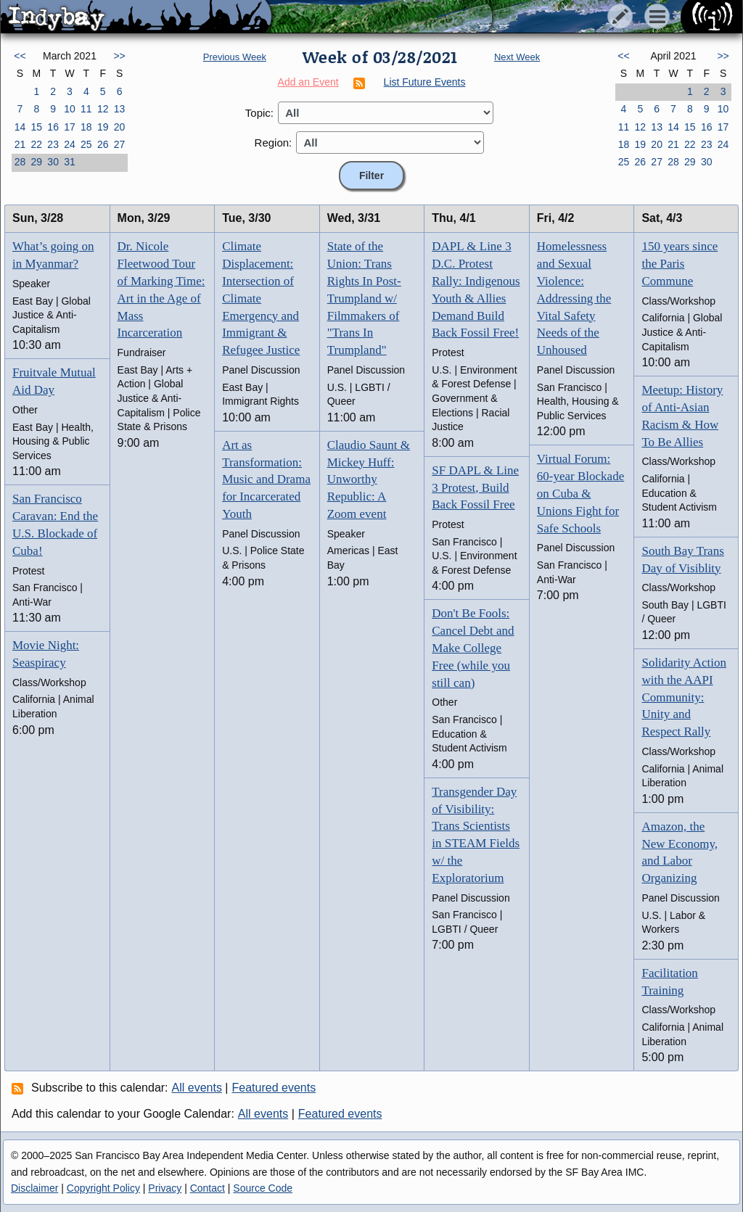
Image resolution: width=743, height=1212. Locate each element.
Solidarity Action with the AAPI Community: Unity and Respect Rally (683, 697)
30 (53, 162)
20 (120, 127)
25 (86, 144)
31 (69, 162)
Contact (207, 1188)
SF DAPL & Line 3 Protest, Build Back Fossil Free (475, 487)
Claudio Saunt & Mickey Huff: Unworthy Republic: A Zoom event (368, 479)
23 (53, 144)
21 (20, 144)
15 (36, 127)
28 (20, 162)
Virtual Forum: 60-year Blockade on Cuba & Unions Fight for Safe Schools (580, 493)
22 (36, 144)
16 (53, 127)
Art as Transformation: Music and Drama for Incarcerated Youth (266, 479)
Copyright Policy (103, 1188)
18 (86, 127)
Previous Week (234, 56)
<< (19, 56)
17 (69, 127)
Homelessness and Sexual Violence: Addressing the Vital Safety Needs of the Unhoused (574, 298)
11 (86, 109)
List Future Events (425, 82)
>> (119, 56)
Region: (273, 142)
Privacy (164, 1188)
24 (69, 144)
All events (197, 1087)
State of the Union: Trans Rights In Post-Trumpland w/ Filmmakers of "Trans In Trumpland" (364, 298)
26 (103, 144)
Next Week (517, 56)
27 (120, 144)
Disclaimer (34, 1188)
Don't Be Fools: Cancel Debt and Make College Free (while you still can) (473, 647)
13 (120, 109)
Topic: (259, 113)
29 (36, 162)
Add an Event (308, 82)
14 (20, 127)
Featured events (274, 1087)
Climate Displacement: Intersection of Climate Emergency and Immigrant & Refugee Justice (261, 298)
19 (103, 127)
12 (103, 109)
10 (69, 109)
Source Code (262, 1188)
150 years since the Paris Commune (679, 263)
